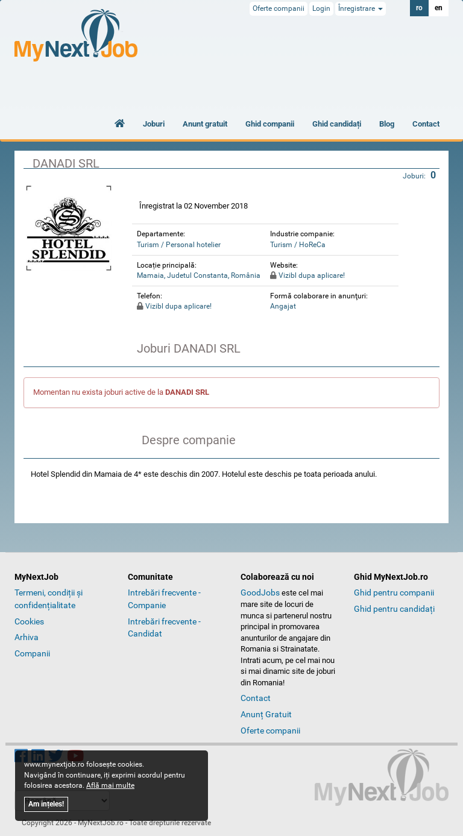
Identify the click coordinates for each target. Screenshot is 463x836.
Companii (32, 653)
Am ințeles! (46, 804)
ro (419, 8)
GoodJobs (260, 592)
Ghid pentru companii (394, 592)
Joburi (154, 123)
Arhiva (26, 637)
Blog (386, 123)
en (439, 8)
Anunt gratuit (205, 123)
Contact (425, 123)
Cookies (29, 621)
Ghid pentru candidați (394, 609)
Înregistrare (360, 8)
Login (321, 8)
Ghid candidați (336, 123)
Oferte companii (278, 8)
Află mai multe (110, 785)
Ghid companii (269, 123)
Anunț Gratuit (266, 714)
